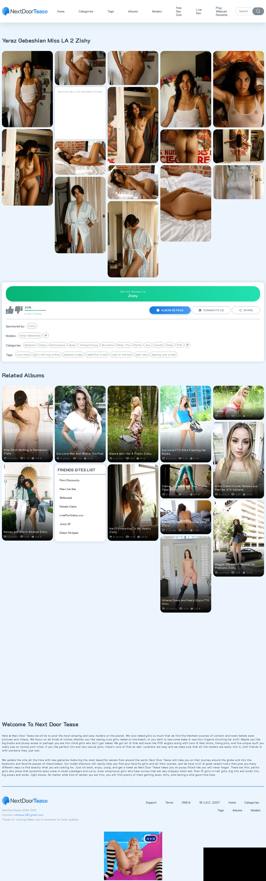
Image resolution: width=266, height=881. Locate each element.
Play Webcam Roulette (222, 11)
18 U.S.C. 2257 (209, 802)
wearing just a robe (163, 354)
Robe (170, 345)
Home (61, 11)
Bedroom (30, 345)
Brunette (107, 345)
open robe (141, 354)
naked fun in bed (96, 354)
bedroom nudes (73, 354)
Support (151, 802)
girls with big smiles (47, 354)
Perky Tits (123, 345)
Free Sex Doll (179, 11)
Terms (169, 802)
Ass (147, 345)
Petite (138, 345)
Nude (72, 345)
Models (157, 11)
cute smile (23, 354)
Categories (86, 11)
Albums (133, 11)
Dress (43, 345)
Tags (110, 11)
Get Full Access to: (133, 294)
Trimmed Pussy (88, 345)
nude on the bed (121, 354)
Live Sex (199, 11)
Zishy (32, 326)
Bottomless (57, 345)
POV (179, 345)
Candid (158, 345)
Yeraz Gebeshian (30, 335)
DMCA (186, 802)
